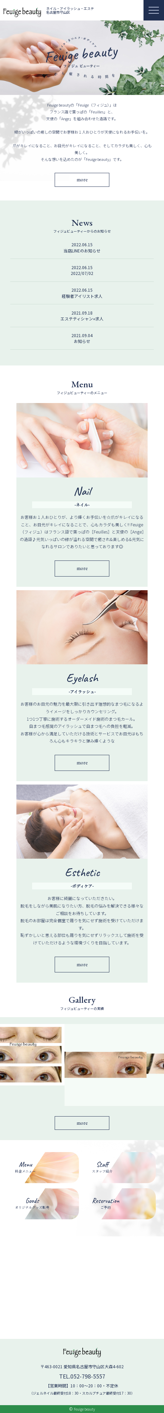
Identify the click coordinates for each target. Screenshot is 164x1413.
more (82, 179)
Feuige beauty (84, 1409)
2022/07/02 (82, 273)
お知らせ (82, 341)
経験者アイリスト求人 (82, 296)
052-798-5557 (87, 1376)
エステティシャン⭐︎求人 (82, 318)
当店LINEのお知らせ (82, 250)
